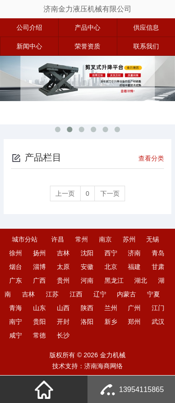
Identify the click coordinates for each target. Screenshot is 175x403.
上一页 (64, 193)
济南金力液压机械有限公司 (87, 9)
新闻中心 (29, 46)
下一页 (110, 193)
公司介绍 (29, 27)
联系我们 (146, 46)
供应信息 (146, 27)
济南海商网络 (103, 366)
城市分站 (25, 239)
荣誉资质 (87, 46)
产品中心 (87, 27)
